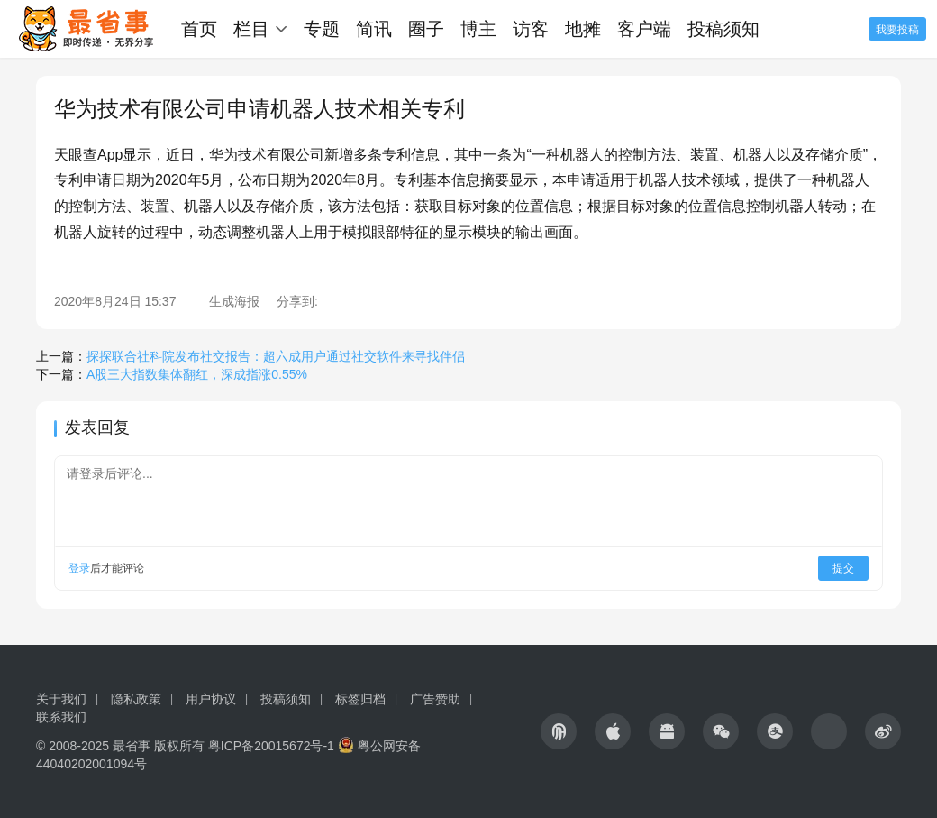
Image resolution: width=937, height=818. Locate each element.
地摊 (583, 29)
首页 (199, 29)
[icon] (559, 731)
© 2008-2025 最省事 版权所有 (120, 746)
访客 (531, 29)
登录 (79, 568)
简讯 (374, 29)
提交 (843, 568)
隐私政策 (136, 699)
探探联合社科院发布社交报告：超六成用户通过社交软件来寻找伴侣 (275, 356)
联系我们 (61, 717)
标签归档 (360, 699)
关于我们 (61, 699)
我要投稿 (897, 29)
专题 (322, 29)
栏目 (251, 29)
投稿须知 (723, 29)
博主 (478, 29)
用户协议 (211, 699)
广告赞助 (435, 699)
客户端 (644, 29)
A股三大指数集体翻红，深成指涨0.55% (196, 374)
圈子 (426, 29)
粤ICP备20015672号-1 (271, 746)
